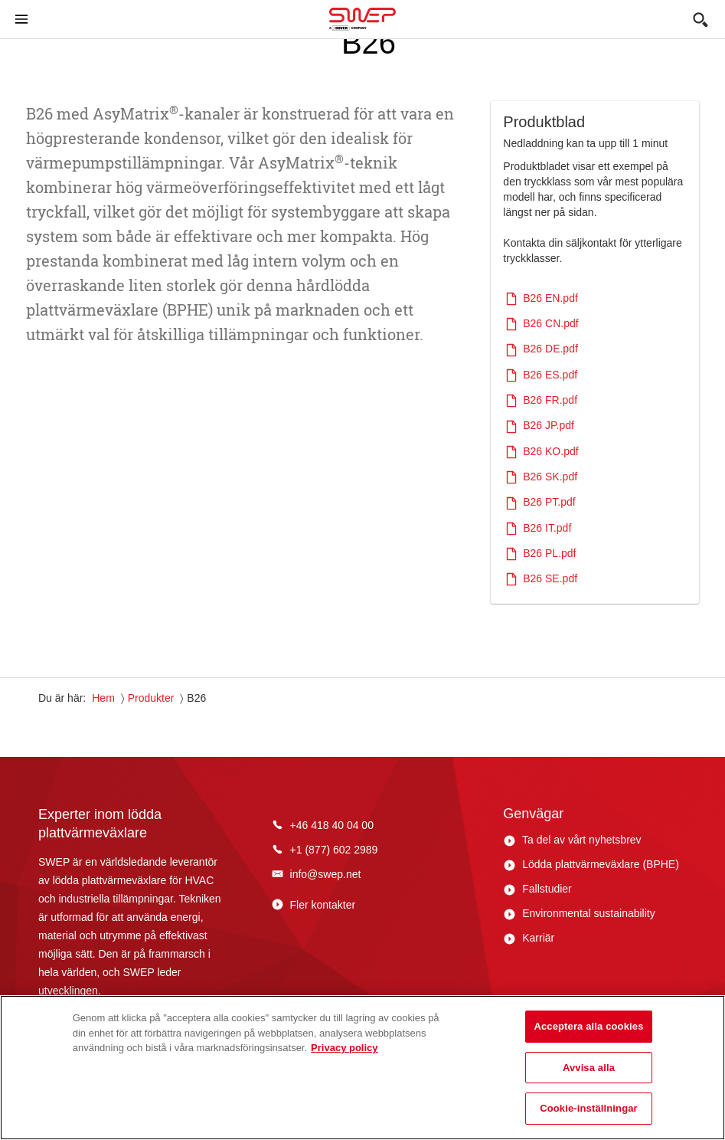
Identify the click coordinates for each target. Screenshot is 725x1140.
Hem (103, 698)
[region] (362, 1067)
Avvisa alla (589, 1067)
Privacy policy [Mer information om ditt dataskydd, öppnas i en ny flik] (344, 1047)
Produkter (151, 698)
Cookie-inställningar (589, 1108)
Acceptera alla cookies (588, 1026)
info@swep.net (325, 874)
